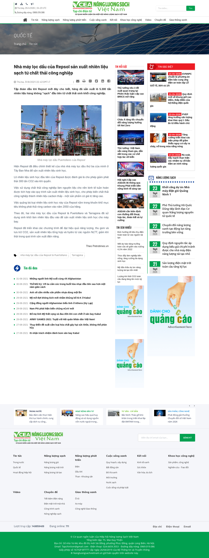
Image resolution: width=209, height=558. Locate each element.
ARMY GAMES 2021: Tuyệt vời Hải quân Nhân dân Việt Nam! (62, 319)
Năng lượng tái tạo (53, 472)
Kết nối (113, 19)
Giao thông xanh (178, 19)
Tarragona (77, 255)
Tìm (190, 8)
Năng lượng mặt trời (54, 467)
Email (187, 526)
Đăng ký (187, 437)
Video (148, 19)
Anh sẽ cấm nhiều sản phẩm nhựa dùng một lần (56, 292)
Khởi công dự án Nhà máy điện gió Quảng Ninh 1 (176, 190)
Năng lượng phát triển (74, 19)
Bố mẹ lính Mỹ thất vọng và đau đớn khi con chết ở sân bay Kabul (65, 314)
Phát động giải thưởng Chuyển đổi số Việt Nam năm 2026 (179, 418)
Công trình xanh (52, 508)
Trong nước (35, 411)
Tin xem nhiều (123, 228)
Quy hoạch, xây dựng (116, 462)
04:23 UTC (41, 8)
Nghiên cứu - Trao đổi (178, 467)
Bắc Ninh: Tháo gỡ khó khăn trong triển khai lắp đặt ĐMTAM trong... (133, 418)
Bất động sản (112, 467)
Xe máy (78, 503)
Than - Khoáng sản (84, 476)
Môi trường (111, 477)
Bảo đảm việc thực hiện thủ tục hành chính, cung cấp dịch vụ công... (41, 418)
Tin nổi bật (121, 67)
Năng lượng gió (51, 462)
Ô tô (77, 498)
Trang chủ (20, 44)
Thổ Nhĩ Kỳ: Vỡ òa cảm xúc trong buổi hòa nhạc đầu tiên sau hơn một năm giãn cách (67, 285)
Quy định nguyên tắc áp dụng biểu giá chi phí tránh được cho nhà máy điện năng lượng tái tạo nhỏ (178, 248)
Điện (77, 466)
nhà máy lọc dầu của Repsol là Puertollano (43, 255)
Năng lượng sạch (51, 19)
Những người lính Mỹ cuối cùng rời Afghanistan (55, 278)
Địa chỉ (157, 526)
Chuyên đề (160, 19)
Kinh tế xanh (143, 462)
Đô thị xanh (111, 472)
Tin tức (34, 19)
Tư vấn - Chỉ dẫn (130, 411)
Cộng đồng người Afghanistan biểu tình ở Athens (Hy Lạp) (61, 303)
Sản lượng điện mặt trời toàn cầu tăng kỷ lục (176, 264)
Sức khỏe (141, 467)
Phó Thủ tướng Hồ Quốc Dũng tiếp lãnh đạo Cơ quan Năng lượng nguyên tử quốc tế (177, 210)
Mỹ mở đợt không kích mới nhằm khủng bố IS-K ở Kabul (60, 297)
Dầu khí (78, 471)
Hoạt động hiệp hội (22, 472)
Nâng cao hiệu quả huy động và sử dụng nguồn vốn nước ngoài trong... (87, 418)
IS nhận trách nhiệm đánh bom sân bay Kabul (54, 333)
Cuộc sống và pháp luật (117, 487)
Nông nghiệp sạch (52, 513)
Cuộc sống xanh (98, 19)
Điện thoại (172, 526)
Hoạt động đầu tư (84, 411)
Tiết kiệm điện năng (53, 498)
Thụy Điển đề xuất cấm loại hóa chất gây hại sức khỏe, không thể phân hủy (68, 326)
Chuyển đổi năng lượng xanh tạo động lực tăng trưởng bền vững (176, 228)
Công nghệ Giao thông (85, 508)
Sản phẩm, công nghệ (178, 411)
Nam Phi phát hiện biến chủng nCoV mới (52, 308)
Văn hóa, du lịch (144, 472)
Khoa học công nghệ (131, 19)
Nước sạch (111, 482)
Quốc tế (17, 467)
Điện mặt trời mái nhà (54, 503)
